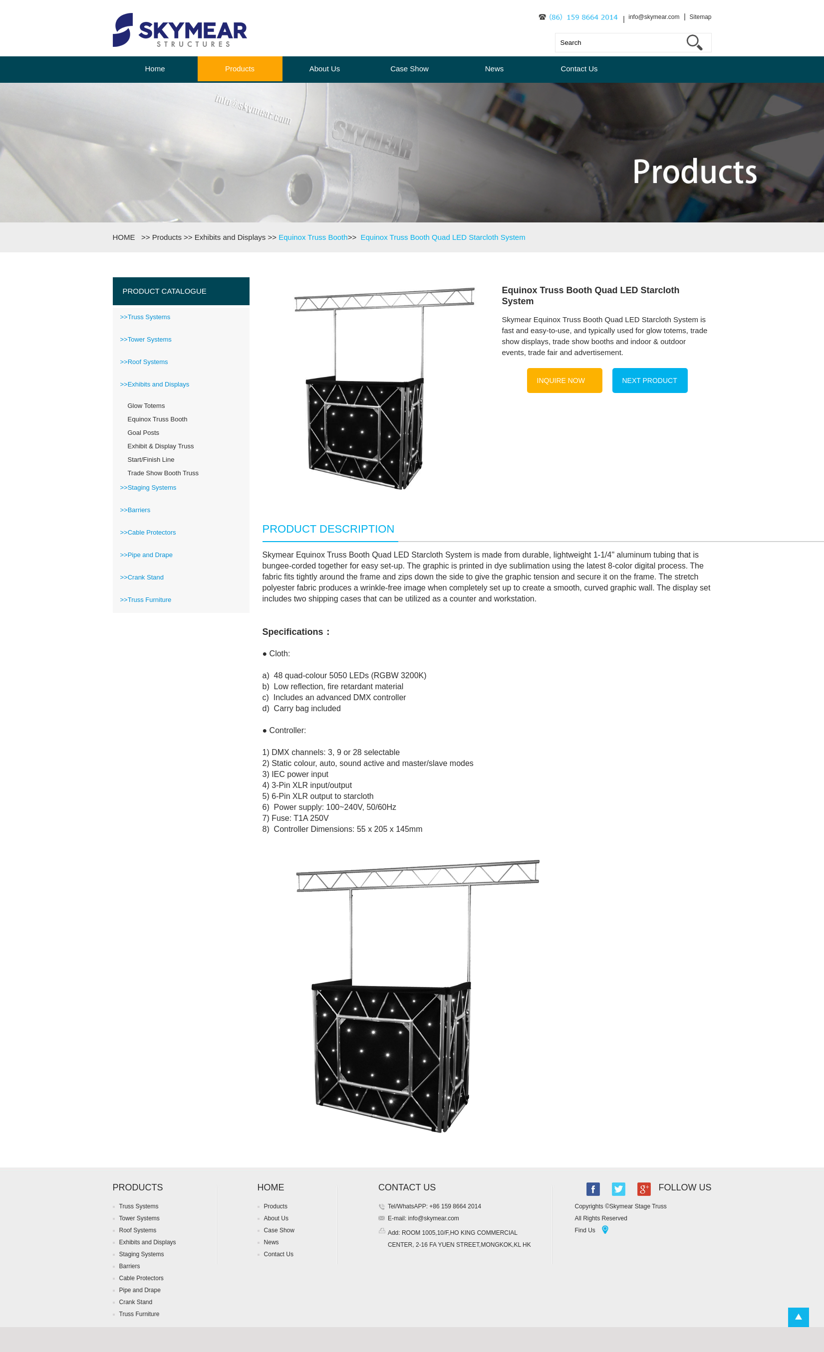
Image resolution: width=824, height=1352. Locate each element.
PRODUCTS (138, 1187)
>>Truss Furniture (146, 599)
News (494, 68)
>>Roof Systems (144, 362)
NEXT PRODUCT (649, 381)
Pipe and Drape (140, 1290)
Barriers (129, 1266)
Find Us (584, 1230)
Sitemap (700, 16)
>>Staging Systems (148, 487)
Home (155, 68)
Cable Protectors (141, 1278)
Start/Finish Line (151, 459)
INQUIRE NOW (561, 381)
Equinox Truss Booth (312, 237)
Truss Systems (139, 1206)
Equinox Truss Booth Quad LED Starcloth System (442, 237)
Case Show (409, 68)
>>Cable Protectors (148, 532)
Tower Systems (139, 1218)
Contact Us (578, 68)
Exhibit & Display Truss (161, 446)
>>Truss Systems (145, 317)
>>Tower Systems (146, 339)
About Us (324, 68)
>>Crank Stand (142, 577)
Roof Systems (138, 1230)
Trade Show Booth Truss (163, 473)
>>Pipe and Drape (146, 555)
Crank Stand (136, 1302)
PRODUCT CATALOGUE (165, 291)
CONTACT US (407, 1187)
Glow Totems (146, 405)
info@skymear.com (653, 16)
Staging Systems (141, 1254)
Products (240, 68)
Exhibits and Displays (230, 237)
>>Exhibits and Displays (155, 384)
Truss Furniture (139, 1314)
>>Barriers (135, 510)
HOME (126, 237)
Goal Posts (144, 432)
